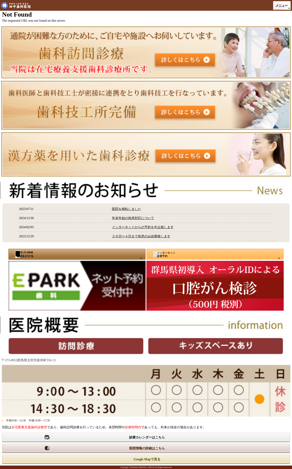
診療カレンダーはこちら (147, 437)
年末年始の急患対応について (133, 218)
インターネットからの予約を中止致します (143, 227)
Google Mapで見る (147, 459)
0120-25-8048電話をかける (24, 254)
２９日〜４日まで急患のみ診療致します (141, 236)
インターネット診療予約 (166, 254)
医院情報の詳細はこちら (147, 448)
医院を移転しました (126, 209)
